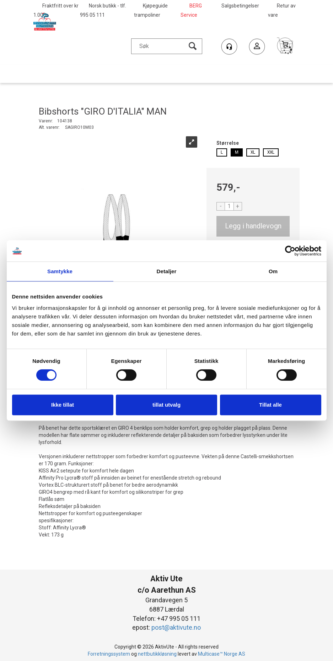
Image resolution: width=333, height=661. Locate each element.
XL (253, 152)
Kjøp (253, 226)
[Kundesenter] (229, 46)
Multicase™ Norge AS (221, 654)
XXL (270, 152)
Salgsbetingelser (240, 6)
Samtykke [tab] (59, 271)
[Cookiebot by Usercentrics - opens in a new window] (290, 250)
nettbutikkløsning (157, 654)
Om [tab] (273, 271)
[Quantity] (229, 206)
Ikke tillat (62, 405)
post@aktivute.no (176, 627)
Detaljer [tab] (167, 271)
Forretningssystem (109, 654)
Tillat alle (270, 405)
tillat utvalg (166, 405)
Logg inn (257, 47)
